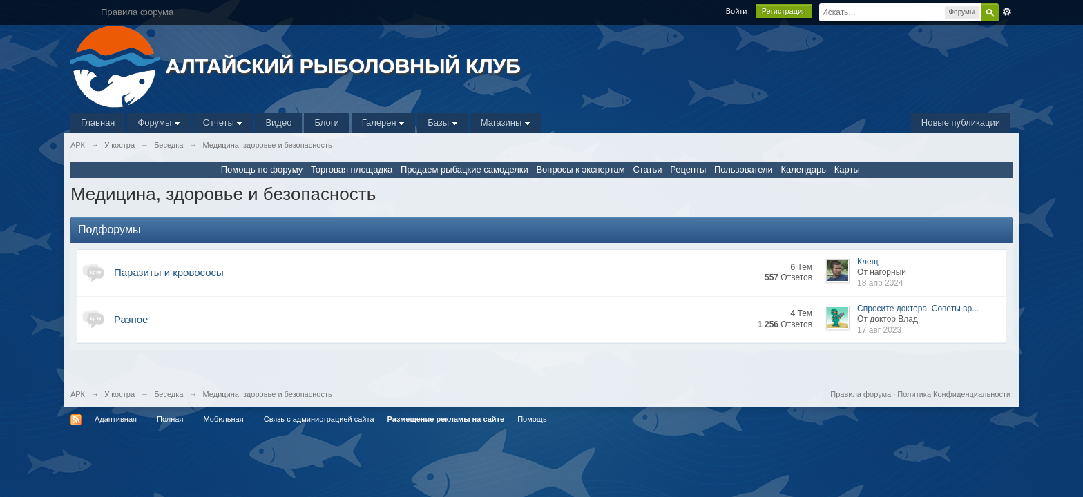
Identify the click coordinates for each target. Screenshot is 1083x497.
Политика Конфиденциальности (953, 394)
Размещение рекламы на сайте (446, 419)
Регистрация (784, 11)
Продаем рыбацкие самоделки (464, 169)
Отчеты (223, 122)
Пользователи (743, 169)
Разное (131, 319)
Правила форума (860, 394)
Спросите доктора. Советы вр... (918, 308)
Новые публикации (960, 122)
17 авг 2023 (879, 330)
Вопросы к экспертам (580, 169)
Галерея (383, 122)
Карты (847, 169)
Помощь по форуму (262, 169)
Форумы (158, 122)
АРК (77, 394)
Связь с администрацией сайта (319, 419)
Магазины (505, 122)
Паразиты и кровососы (169, 272)
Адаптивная (116, 419)
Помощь (532, 419)
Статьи (647, 169)
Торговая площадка (351, 169)
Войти (736, 11)
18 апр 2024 (880, 283)
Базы (443, 122)
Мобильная (223, 419)
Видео (278, 122)
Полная (170, 419)
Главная (98, 122)
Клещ (868, 261)
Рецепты (688, 169)
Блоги (326, 122)
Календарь (803, 169)
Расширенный (1007, 11)
